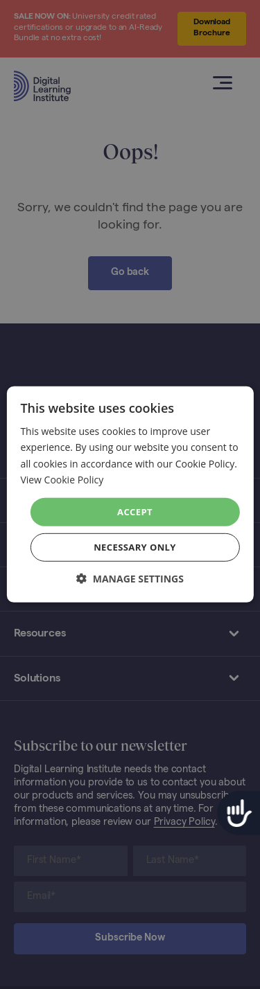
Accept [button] (135, 512)
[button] (130, 578)
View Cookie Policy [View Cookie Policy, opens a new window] (61, 478)
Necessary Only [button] (135, 547)
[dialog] (130, 494)
